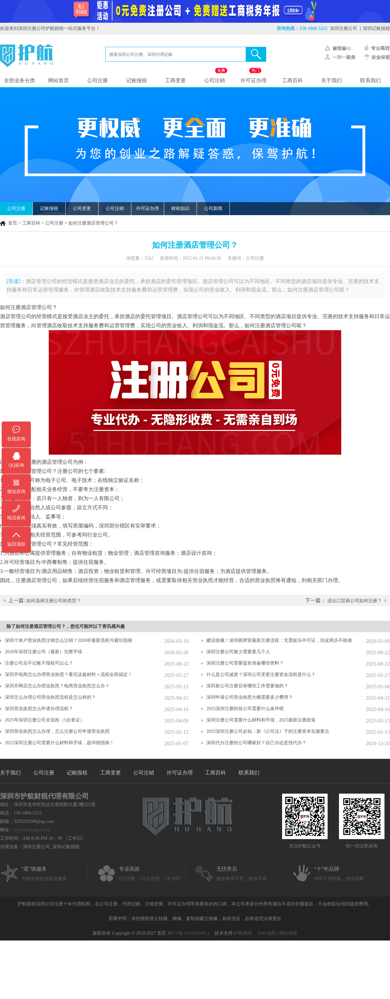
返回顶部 (16, 544)
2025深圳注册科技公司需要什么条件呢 (245, 708)
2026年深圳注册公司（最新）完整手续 (43, 651)
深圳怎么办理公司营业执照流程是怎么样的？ (50, 697)
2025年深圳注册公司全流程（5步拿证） (44, 720)
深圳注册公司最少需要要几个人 (238, 651)
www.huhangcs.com (32, 829)
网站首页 (58, 80)
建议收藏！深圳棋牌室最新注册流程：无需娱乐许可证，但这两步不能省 (279, 640)
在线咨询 (16, 438)
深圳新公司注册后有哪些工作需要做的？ (247, 685)
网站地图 (288, 933)
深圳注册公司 (343, 28)
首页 (12, 223)
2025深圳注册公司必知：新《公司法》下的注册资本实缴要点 (267, 731)
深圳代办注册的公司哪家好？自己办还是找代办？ (256, 742)
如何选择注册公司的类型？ (53, 600)
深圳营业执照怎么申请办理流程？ (39, 708)
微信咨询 (16, 491)
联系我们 (370, 80)
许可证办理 (253, 80)
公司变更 (82, 208)
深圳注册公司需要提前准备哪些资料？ (245, 663)
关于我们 (331, 80)
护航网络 (243, 933)
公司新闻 (213, 208)
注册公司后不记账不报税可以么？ (39, 663)
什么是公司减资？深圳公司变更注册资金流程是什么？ (261, 674)
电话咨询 (16, 517)
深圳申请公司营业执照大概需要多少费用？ (249, 697)
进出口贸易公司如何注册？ (354, 600)
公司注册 (97, 80)
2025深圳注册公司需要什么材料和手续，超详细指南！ (59, 742)
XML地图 (266, 933)
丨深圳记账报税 (374, 28)
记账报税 (136, 80)
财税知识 (180, 208)
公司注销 (214, 80)
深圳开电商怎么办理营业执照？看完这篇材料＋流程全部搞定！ (68, 674)
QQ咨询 (16, 465)
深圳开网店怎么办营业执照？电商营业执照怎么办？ (57, 685)
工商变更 (175, 80)
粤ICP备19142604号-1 (188, 933)
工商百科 (292, 80)
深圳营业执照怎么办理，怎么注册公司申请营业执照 (57, 731)
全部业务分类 (19, 80)
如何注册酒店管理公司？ (93, 223)
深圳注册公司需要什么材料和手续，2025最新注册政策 (261, 720)
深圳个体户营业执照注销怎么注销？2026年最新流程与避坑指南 (68, 640)
